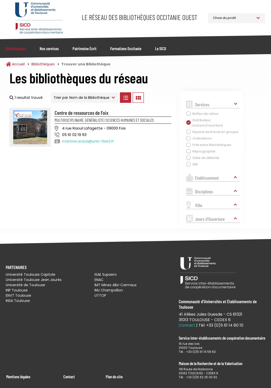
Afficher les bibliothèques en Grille (138, 97)
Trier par (61, 97)
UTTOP (100, 295)
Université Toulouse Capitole (30, 274)
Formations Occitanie (125, 48)
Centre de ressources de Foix (81, 113)
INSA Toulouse (18, 300)
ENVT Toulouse (18, 295)
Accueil (18, 64)
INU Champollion (108, 290)
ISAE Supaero (105, 274)
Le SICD (160, 48)
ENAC (98, 279)
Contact (69, 376)
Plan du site (114, 376)
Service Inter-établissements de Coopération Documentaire (39, 18)
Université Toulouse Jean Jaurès (34, 279)
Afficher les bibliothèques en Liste (125, 97)
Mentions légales (18, 376)
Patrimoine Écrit (84, 48)
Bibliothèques (16, 48)
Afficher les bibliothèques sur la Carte (160, 97)
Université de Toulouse (25, 284)
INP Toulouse (17, 290)
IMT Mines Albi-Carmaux (115, 284)
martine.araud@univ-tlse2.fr (88, 141)
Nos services (49, 48)
